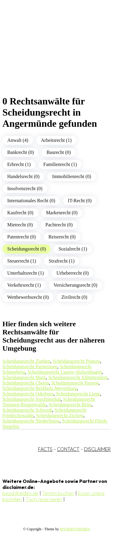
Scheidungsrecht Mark (24, 377)
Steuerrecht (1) (21, 260)
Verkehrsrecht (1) (24, 285)
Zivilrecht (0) (74, 297)
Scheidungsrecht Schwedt (27, 410)
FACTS (45, 449)
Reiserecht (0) (62, 236)
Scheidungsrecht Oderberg (28, 393)
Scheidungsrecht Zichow (59, 415)
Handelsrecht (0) (23, 176)
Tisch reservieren (44, 499)
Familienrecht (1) (60, 164)
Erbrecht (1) (19, 164)
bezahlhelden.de (20, 493)
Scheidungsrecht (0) (26, 248)
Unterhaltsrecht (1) (25, 273)
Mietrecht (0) (20, 224)
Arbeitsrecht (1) (56, 140)
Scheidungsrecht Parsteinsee (29, 366)
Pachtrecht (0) (59, 224)
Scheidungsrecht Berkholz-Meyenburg (39, 388)
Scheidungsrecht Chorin (25, 382)
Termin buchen (58, 493)
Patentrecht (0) (21, 236)
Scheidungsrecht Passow (75, 382)
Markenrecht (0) (61, 212)
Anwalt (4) (17, 140)
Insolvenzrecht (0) (24, 188)
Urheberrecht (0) (72, 273)
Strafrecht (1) (62, 260)
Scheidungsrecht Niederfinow (31, 420)
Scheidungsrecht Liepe (78, 393)
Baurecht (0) (58, 152)
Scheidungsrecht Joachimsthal (31, 399)
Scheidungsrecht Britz (70, 404)
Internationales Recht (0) (31, 200)
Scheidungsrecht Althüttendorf (77, 377)
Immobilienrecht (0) (71, 176)
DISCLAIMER (97, 449)
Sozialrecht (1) (72, 248)
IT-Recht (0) (80, 200)
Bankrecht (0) (20, 152)
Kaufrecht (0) (20, 212)
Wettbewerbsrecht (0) (28, 297)
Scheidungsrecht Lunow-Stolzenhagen (64, 372)
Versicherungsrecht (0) (75, 285)
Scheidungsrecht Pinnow (76, 361)
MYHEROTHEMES (75, 529)
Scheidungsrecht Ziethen (26, 361)
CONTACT (68, 449)
